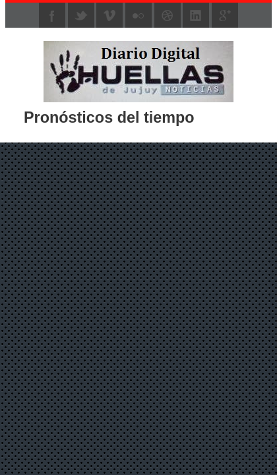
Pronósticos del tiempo (109, 117)
